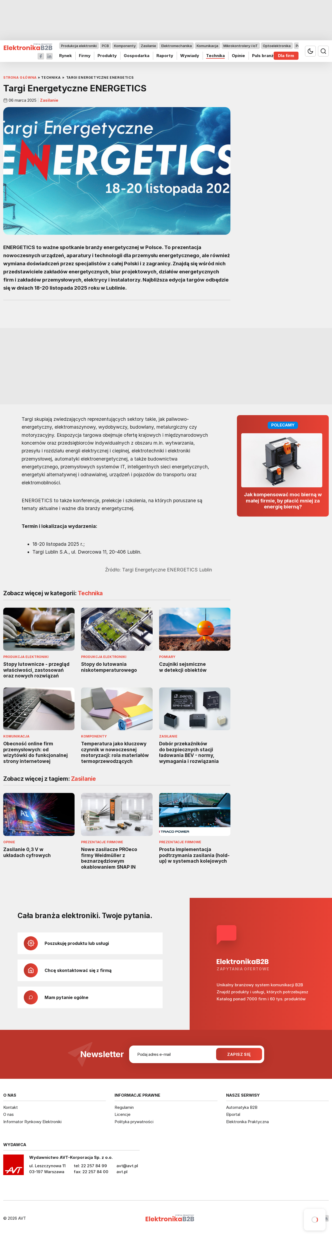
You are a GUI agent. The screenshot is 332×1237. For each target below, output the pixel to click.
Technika (215, 55)
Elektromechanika (176, 46)
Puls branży (264, 55)
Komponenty (125, 46)
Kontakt (10, 1107)
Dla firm (286, 55)
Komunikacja (207, 46)
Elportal (233, 1114)
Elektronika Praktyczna (247, 1121)
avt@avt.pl (127, 1165)
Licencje (122, 1114)
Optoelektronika (277, 46)
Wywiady (189, 55)
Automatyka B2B (241, 1107)
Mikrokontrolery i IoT (240, 46)
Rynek (65, 55)
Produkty (107, 55)
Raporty (164, 55)
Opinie (238, 55)
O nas (8, 1114)
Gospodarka (136, 55)
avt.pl (122, 1171)
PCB (105, 46)
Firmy (84, 55)
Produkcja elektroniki (79, 46)
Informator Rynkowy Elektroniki (32, 1121)
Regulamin (124, 1107)
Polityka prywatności (134, 1121)
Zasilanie (148, 46)
